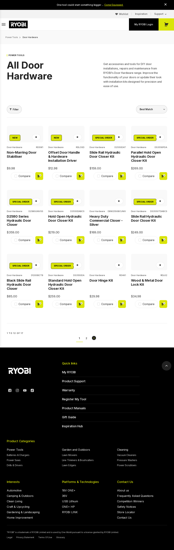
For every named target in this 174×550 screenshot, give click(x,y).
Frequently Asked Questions (135, 496)
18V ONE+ (68, 490)
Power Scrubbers (126, 465)
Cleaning (122, 449)
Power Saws (14, 460)
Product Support (73, 381)
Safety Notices (126, 506)
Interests (13, 482)
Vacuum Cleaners (126, 455)
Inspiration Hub (72, 426)
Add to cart (39, 176)
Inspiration (141, 13)
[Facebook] (10, 391)
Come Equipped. (113, 4)
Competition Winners (130, 501)
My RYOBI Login (143, 24)
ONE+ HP (68, 506)
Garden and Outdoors (76, 449)
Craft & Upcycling (18, 506)
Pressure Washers (127, 460)
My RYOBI (69, 372)
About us (123, 490)
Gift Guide (69, 417)
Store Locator (126, 512)
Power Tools (15, 449)
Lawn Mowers (69, 455)
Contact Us (125, 482)
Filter (16, 109)
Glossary (60, 537)
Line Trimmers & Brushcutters (78, 460)
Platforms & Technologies (80, 482)
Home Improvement (20, 517)
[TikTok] (32, 391)
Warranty (68, 390)
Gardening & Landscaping (23, 512)
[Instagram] (17, 391)
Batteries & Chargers (18, 455)
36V (64, 496)
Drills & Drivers (15, 465)
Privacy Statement (25, 537)
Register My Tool (74, 399)
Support (158, 13)
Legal (9, 537)
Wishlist (123, 14)
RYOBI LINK (70, 512)
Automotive (14, 490)
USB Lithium (70, 501)
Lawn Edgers (69, 465)
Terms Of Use (45, 537)
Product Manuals (74, 408)
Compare (24, 176)
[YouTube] (25, 391)
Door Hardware (14, 147)
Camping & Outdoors (20, 496)
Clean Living (14, 501)
